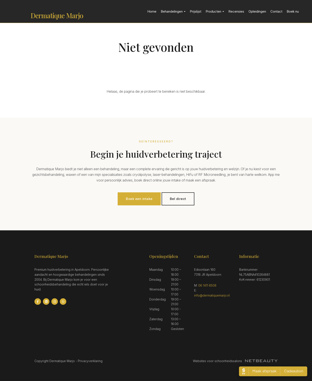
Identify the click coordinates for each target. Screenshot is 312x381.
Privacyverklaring (90, 361)
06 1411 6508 (207, 285)
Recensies (236, 11)
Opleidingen (257, 11)
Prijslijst (195, 11)
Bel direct (178, 199)
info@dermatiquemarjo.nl (212, 295)
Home (151, 11)
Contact (276, 11)
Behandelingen (173, 11)
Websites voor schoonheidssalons (235, 361)
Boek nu (293, 11)
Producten (215, 11)
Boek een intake (139, 199)
